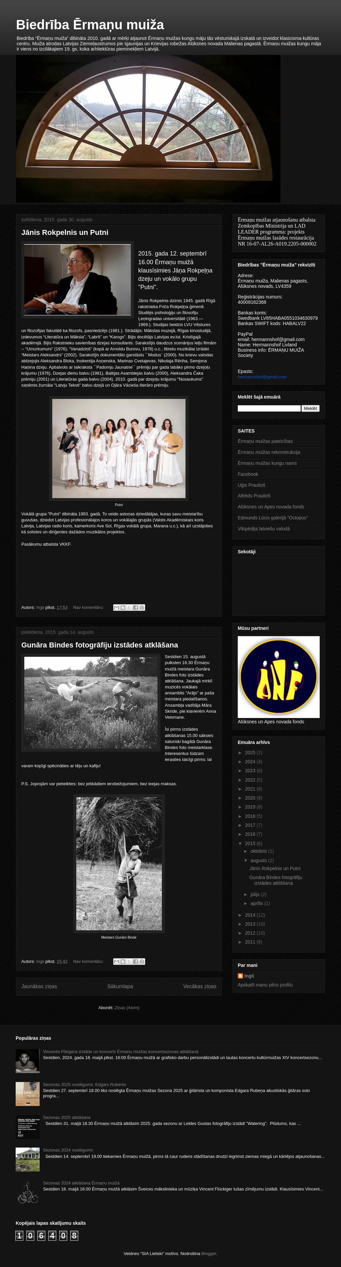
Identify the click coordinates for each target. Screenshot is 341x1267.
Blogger (208, 1253)
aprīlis (257, 903)
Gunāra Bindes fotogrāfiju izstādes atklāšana (99, 645)
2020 (251, 798)
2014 (251, 915)
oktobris (259, 851)
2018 (251, 816)
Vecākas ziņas (199, 986)
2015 (251, 843)
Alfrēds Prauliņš (254, 495)
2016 (251, 834)
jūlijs (255, 894)
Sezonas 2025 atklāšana (66, 1117)
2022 (251, 780)
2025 (251, 752)
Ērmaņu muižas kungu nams (267, 463)
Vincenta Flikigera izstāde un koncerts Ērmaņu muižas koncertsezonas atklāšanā (120, 1051)
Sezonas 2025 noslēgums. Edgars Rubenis (84, 1084)
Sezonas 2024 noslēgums (68, 1150)
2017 (251, 825)
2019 (251, 807)
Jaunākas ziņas (39, 986)
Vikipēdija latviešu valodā (264, 528)
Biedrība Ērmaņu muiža (90, 24)
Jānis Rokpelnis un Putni (65, 232)
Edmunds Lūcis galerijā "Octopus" (273, 517)
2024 (251, 761)
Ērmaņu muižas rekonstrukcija (269, 452)
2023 (251, 770)
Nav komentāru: (89, 607)
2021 (251, 789)
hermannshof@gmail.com (262, 376)
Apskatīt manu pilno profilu (265, 985)
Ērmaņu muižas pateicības (265, 441)
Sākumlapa (120, 986)
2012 (251, 933)
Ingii (249, 976)
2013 (251, 924)
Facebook (248, 474)
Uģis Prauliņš (251, 485)
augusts (259, 860)
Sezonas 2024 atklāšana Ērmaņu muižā (81, 1182)
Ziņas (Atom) (127, 1007)
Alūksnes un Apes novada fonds (271, 506)
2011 (251, 942)
